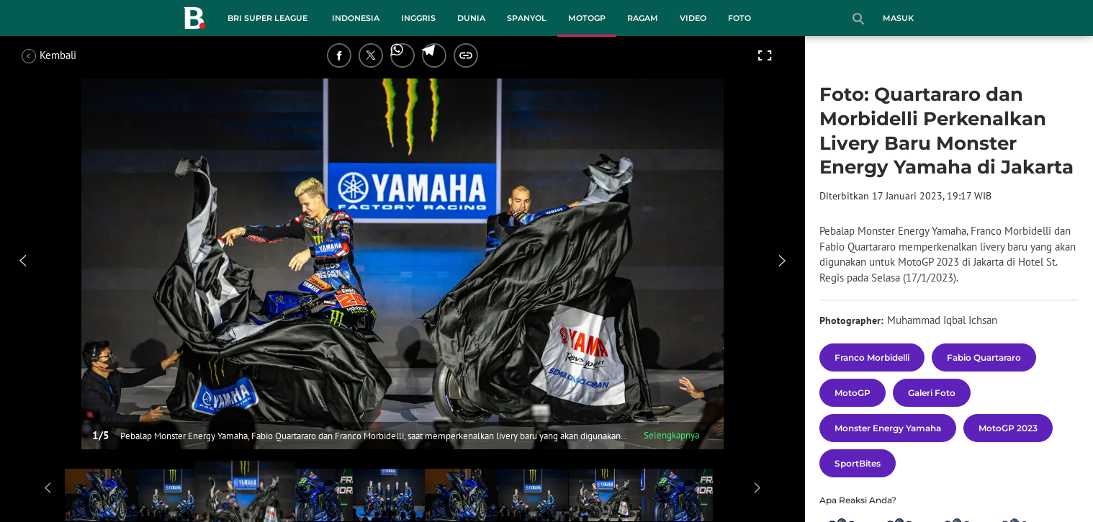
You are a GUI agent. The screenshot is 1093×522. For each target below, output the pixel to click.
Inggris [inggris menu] (418, 18)
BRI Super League (267, 18)
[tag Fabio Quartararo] (984, 357)
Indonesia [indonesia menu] (355, 18)
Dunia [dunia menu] (471, 18)
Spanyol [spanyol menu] (526, 18)
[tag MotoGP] (852, 393)
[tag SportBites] (857, 463)
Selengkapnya (671, 435)
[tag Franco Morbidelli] (872, 357)
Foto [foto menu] (739, 18)
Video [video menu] (693, 18)
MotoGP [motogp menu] (587, 18)
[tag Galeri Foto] (932, 393)
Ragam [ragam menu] (642, 18)
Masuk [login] (898, 18)
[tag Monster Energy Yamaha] (887, 428)
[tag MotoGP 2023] (1008, 428)
